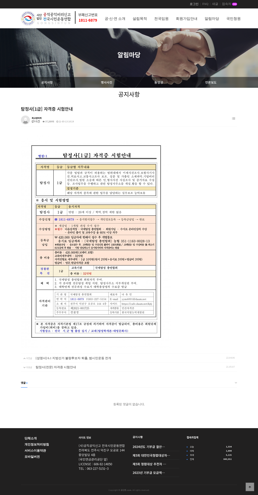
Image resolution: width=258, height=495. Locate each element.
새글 (215, 4)
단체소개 (31, 438)
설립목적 (140, 19)
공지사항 (138, 437)
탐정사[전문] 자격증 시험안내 (56, 367)
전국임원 (161, 19)
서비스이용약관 (35, 450)
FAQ (205, 4)
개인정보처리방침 (37, 444)
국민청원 (233, 19)
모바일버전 (32, 456)
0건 (36, 121)
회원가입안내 (186, 19)
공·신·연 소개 (115, 19)
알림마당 (212, 19)
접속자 (229, 4)
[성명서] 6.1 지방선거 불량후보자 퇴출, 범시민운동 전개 (73, 358)
